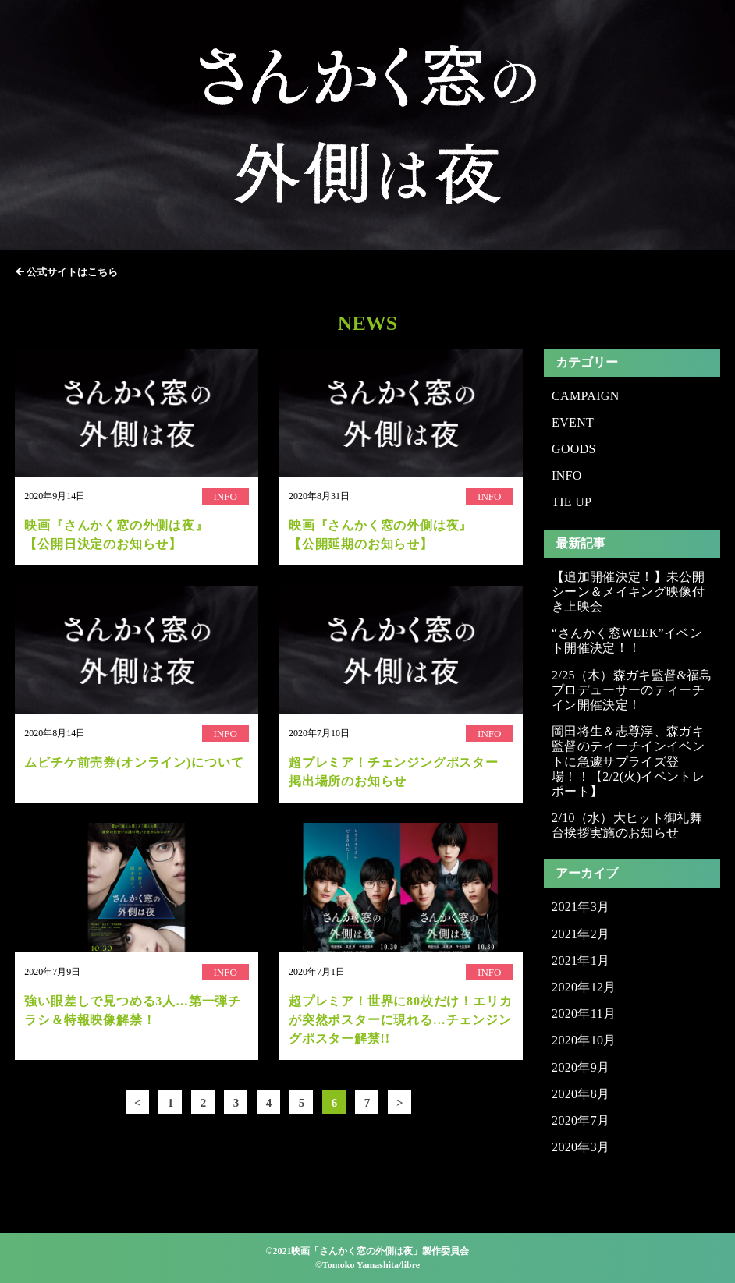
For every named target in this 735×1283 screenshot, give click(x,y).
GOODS (574, 448)
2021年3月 (580, 906)
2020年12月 (584, 987)
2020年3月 (580, 1147)
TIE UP (571, 502)
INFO (567, 475)
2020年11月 (584, 1013)
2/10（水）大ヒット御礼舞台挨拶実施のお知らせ (627, 825)
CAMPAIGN (585, 395)
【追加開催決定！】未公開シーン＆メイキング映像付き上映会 (628, 591)
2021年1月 (580, 960)
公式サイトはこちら (72, 272)
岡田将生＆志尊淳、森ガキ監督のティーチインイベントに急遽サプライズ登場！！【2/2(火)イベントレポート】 (628, 761)
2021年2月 (580, 934)
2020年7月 (580, 1120)
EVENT (573, 422)
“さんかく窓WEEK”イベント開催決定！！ (627, 640)
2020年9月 (580, 1067)
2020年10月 (584, 1040)
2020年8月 (580, 1093)
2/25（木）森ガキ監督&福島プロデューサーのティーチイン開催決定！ (632, 689)
